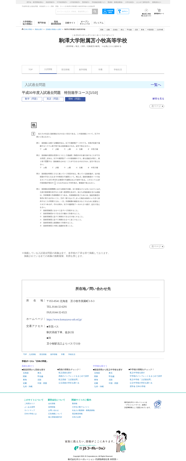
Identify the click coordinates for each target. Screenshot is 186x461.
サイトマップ (29, 410)
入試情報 (48, 69)
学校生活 (118, 69)
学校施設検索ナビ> (98, 2)
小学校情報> (75, 2)
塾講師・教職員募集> (115, 2)
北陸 (39, 380)
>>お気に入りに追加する (111, 46)
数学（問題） (32, 99)
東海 (25, 380)
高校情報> (50, 2)
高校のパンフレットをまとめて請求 (74, 376)
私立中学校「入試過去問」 (141, 379)
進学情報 (83, 69)
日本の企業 (76, 417)
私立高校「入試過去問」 (69, 379)
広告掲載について (55, 414)
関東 (25, 376)
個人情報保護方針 (55, 417)
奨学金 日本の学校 (137, 386)
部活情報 (65, 69)
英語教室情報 (77, 414)
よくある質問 (29, 407)
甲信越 (40, 376)
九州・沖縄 (27, 386)
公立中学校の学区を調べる (141, 383)
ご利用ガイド (29, 404)
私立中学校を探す (137, 373)
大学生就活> (129, 2)
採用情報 (51, 407)
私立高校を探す (65, 373)
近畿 (25, 383)
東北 (39, 373)
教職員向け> (156, 2)
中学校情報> (62, 2)
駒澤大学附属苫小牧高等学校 (93, 41)
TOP (30, 69)
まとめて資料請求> (143, 2)
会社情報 (51, 404)
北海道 (115, 29)
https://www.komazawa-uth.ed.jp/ (64, 319)
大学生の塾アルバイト (81, 407)
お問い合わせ (53, 410)
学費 (100, 69)
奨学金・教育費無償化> (35, 2)
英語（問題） (54, 99)
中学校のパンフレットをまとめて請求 (146, 376)
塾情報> (86, 2)
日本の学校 (28, 29)
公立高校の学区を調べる (69, 383)
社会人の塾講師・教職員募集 (83, 410)
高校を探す (39, 29)
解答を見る (158, 98)
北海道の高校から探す (54, 29)
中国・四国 (42, 383)
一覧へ (156, 84)
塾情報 (74, 404)
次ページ (156, 106)
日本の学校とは (30, 414)
